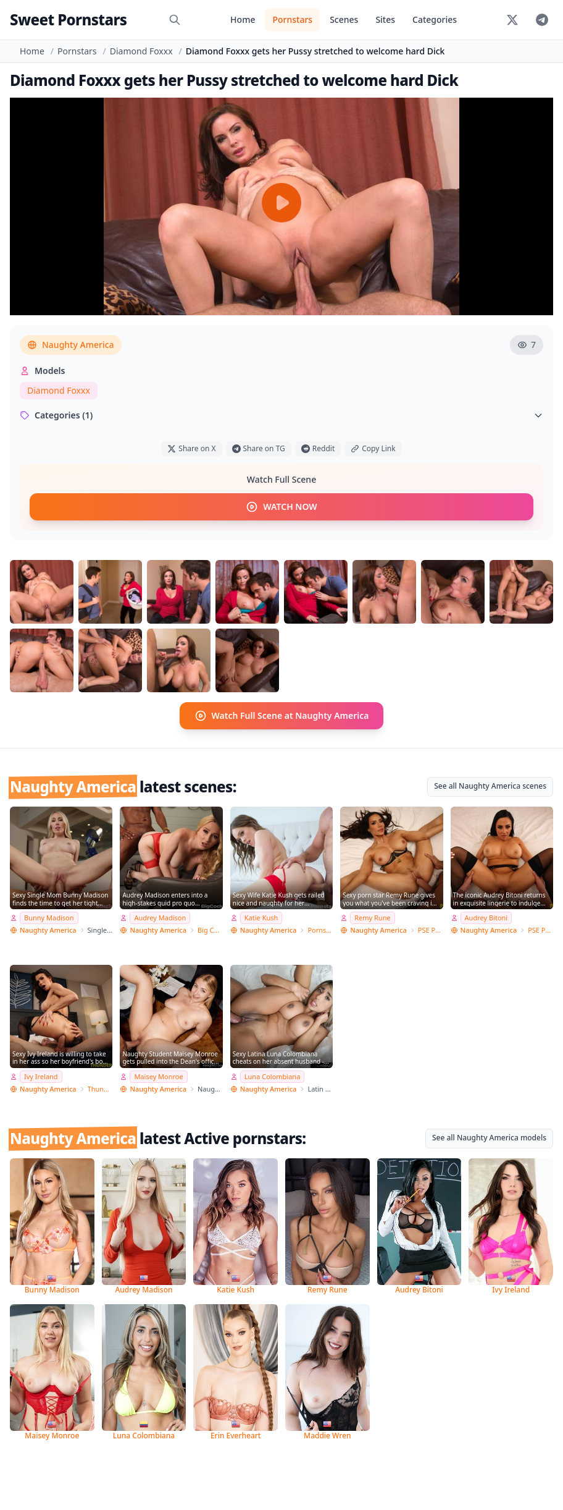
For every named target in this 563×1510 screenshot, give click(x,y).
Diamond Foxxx (141, 51)
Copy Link (373, 448)
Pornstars (292, 19)
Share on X (191, 448)
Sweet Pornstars (68, 19)
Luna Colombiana (272, 1076)
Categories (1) (281, 415)
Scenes (344, 19)
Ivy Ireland (41, 1076)
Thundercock (100, 1088)
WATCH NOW (281, 507)
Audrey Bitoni (486, 917)
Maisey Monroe (158, 1076)
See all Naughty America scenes (490, 786)
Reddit (318, 448)
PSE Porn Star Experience (430, 930)
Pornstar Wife (320, 930)
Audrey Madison (160, 917)
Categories (434, 19)
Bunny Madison (49, 917)
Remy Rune (372, 917)
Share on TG (258, 448)
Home (242, 19)
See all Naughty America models (489, 1137)
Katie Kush (261, 917)
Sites (385, 19)
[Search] (175, 20)
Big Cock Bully (210, 930)
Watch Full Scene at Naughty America (281, 716)
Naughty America (70, 344)
